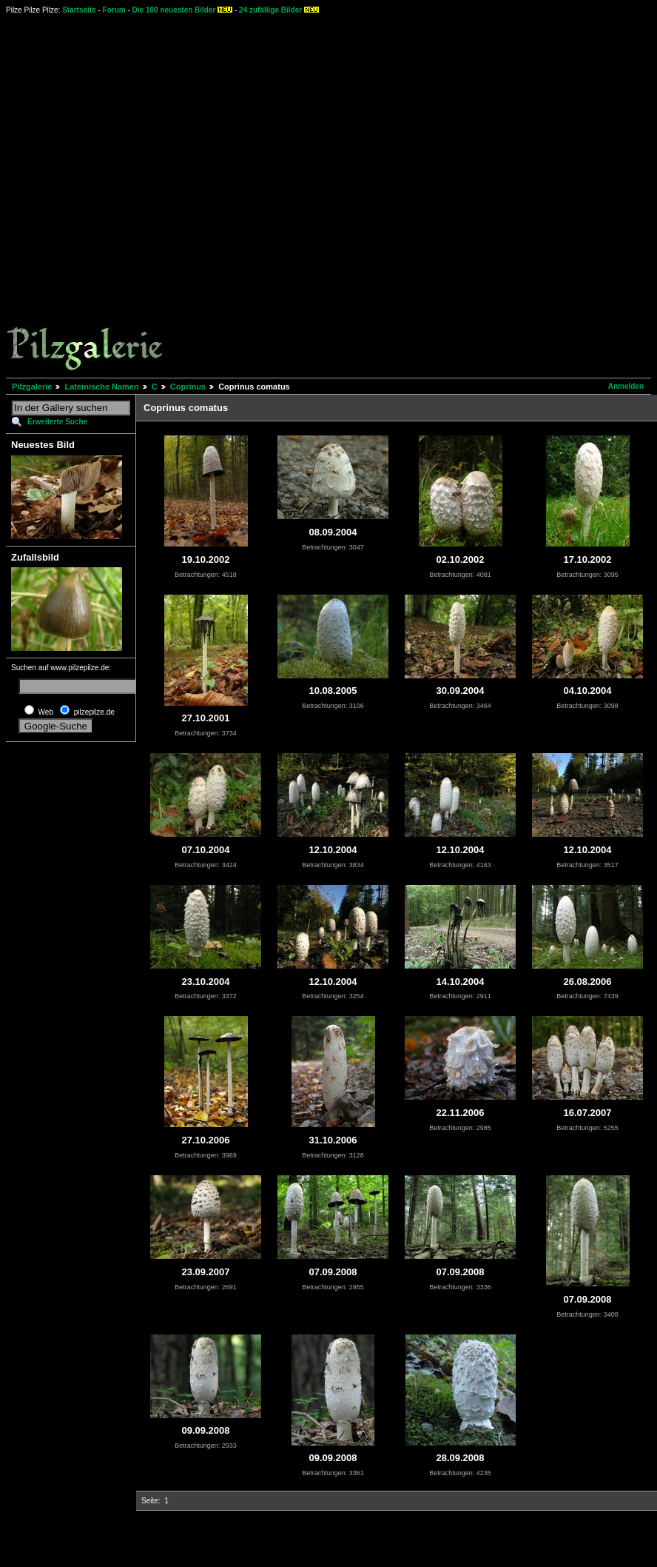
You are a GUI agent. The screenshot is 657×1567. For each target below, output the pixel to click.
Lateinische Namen (101, 386)
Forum (114, 10)
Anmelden (626, 386)
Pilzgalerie (32, 386)
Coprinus (188, 386)
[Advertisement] (176, 195)
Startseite (79, 10)
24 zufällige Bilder (270, 10)
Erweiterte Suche (57, 422)
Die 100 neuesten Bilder (174, 10)
